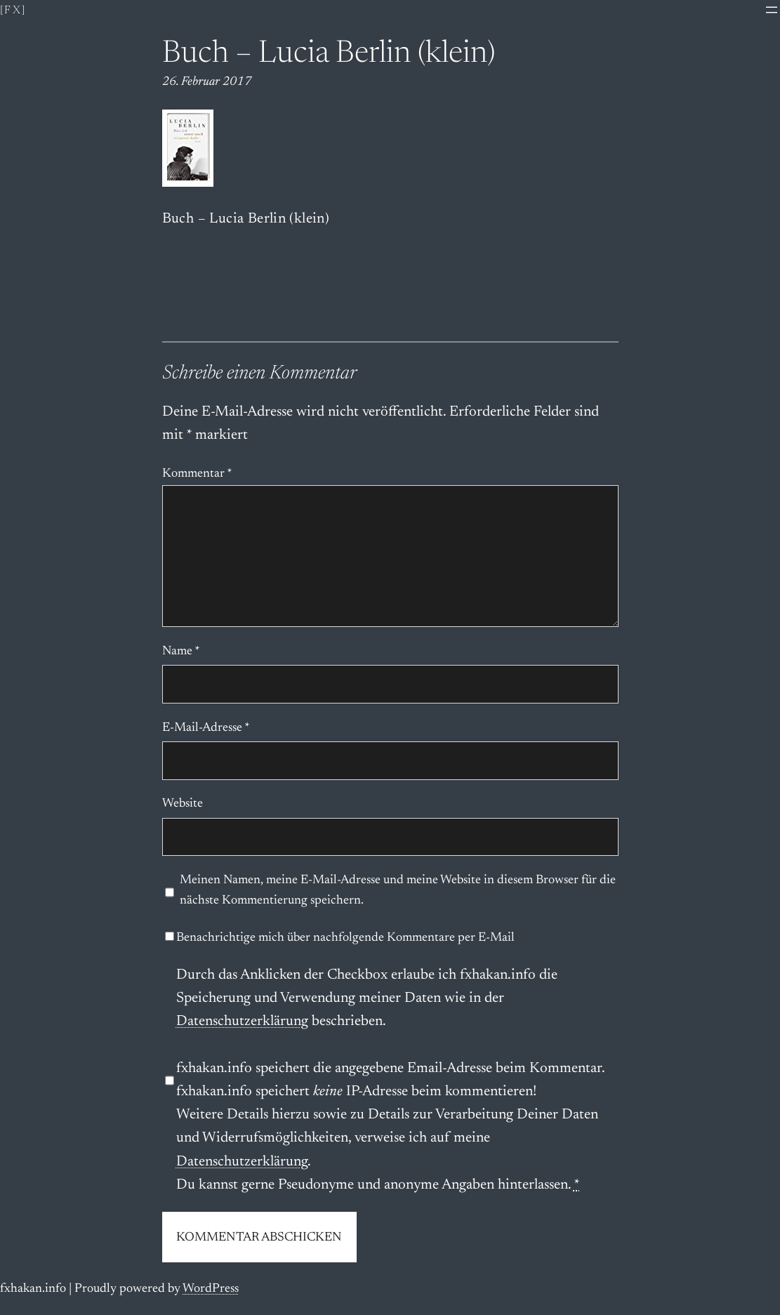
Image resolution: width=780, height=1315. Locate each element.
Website (182, 804)
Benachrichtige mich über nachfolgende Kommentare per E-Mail (340, 938)
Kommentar (197, 474)
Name (181, 651)
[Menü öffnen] (771, 9)
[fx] (13, 10)
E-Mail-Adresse (206, 728)
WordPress (211, 1289)
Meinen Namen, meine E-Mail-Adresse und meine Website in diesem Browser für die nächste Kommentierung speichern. (398, 890)
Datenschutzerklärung (242, 1022)
